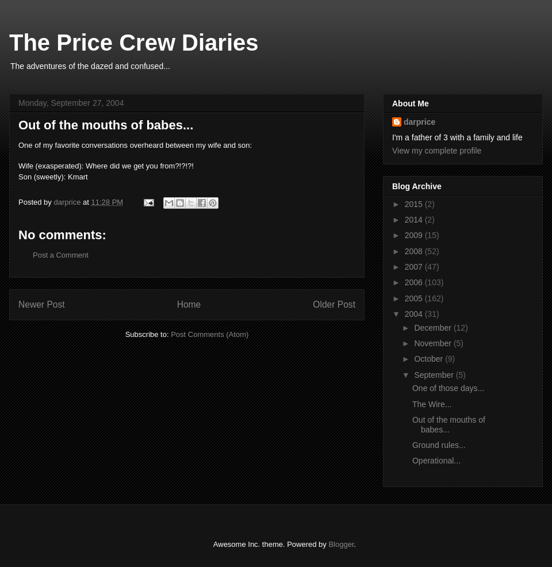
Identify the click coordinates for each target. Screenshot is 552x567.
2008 (415, 251)
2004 (415, 314)
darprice (419, 122)
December (433, 327)
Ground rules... (439, 445)
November (433, 343)
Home (189, 304)
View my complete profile (436, 150)
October (429, 358)
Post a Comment (61, 255)
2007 (415, 266)
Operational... (436, 460)
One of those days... (448, 388)
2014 (415, 219)
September (434, 375)
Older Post (334, 304)
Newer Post (41, 304)
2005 (415, 298)
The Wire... (431, 404)
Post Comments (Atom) (209, 334)
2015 (415, 204)
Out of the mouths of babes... (448, 424)
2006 (415, 282)
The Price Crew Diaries (134, 42)
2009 (415, 235)
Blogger (341, 544)
